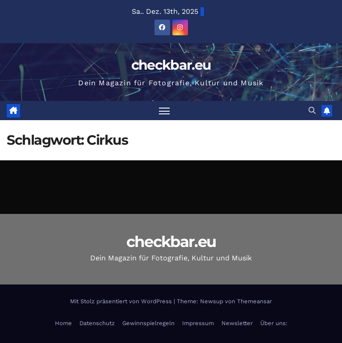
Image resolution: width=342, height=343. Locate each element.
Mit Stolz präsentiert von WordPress (122, 301)
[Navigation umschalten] (164, 110)
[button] (312, 110)
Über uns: (274, 323)
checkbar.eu (171, 65)
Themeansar (254, 301)
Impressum (198, 323)
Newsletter (237, 323)
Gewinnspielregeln (148, 323)
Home (63, 323)
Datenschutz (97, 323)
